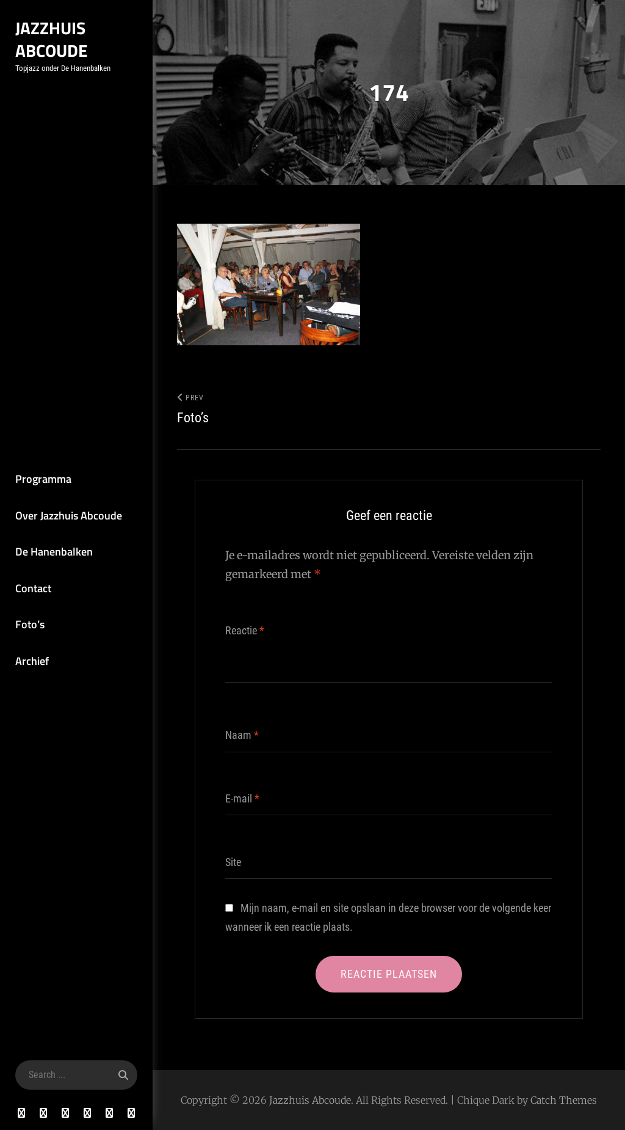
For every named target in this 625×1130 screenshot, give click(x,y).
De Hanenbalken (54, 551)
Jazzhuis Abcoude (51, 39)
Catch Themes (563, 1100)
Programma (43, 479)
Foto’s (30, 624)
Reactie (244, 630)
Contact (33, 588)
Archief (32, 661)
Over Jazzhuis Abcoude (68, 515)
